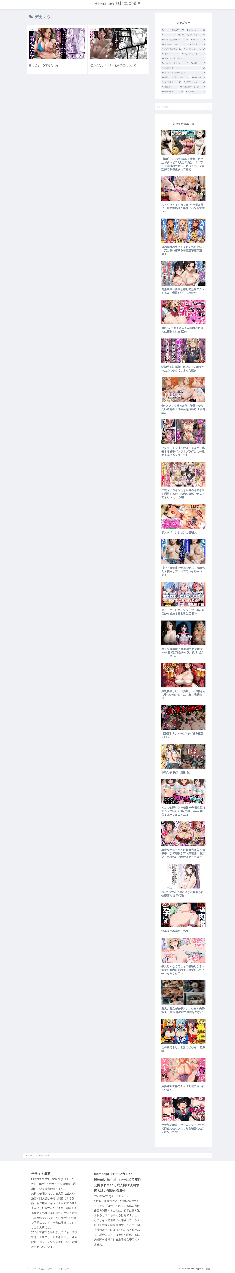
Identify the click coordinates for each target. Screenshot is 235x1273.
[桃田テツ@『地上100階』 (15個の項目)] (175, 77)
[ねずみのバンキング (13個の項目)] (192, 87)
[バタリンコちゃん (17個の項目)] (194, 49)
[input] (183, 106)
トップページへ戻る (35, 1268)
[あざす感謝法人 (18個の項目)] (171, 49)
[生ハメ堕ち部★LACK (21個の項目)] (175, 40)
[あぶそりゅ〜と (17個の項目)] (193, 54)
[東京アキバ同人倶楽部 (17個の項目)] (183, 58)
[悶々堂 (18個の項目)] (197, 44)
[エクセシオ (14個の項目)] (171, 82)
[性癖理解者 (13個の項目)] (172, 92)
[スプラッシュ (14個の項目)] (194, 82)
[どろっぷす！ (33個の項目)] (196, 30)
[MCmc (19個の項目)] (198, 40)
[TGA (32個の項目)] (169, 35)
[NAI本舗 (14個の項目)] (198, 77)
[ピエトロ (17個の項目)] (170, 54)
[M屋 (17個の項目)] (198, 63)
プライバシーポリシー (58, 1268)
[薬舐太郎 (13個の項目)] (195, 92)
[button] (208, 106)
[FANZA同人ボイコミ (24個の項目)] (191, 35)
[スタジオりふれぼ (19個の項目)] (174, 44)
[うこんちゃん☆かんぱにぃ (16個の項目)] (183, 73)
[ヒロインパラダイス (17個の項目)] (175, 63)
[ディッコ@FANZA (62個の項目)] (173, 30)
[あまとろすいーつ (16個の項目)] (183, 68)
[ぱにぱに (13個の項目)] (170, 87)
